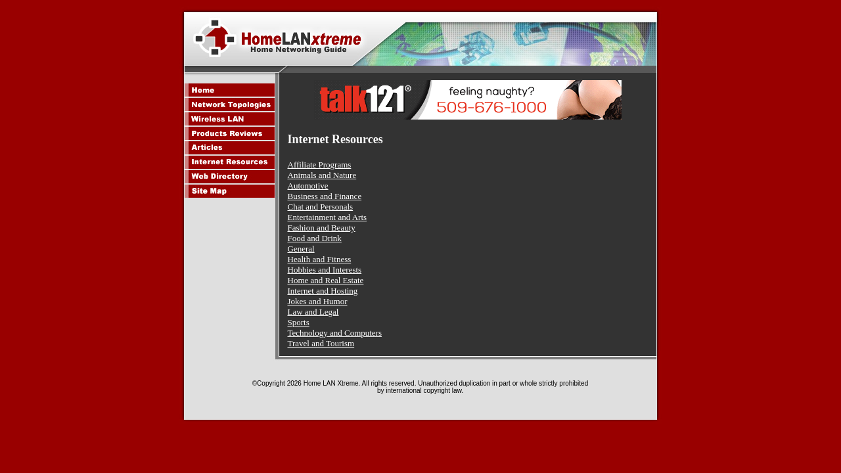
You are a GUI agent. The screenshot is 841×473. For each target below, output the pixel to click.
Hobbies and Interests (325, 270)
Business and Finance (325, 196)
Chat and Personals (320, 207)
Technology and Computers (335, 333)
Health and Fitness (320, 259)
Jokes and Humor (318, 301)
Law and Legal (313, 312)
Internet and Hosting (323, 291)
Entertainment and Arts (327, 217)
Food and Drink (315, 238)
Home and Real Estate (326, 280)
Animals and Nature (322, 175)
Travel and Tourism (321, 343)
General (301, 249)
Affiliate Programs (320, 164)
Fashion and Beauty (321, 228)
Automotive (308, 186)
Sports (298, 322)
